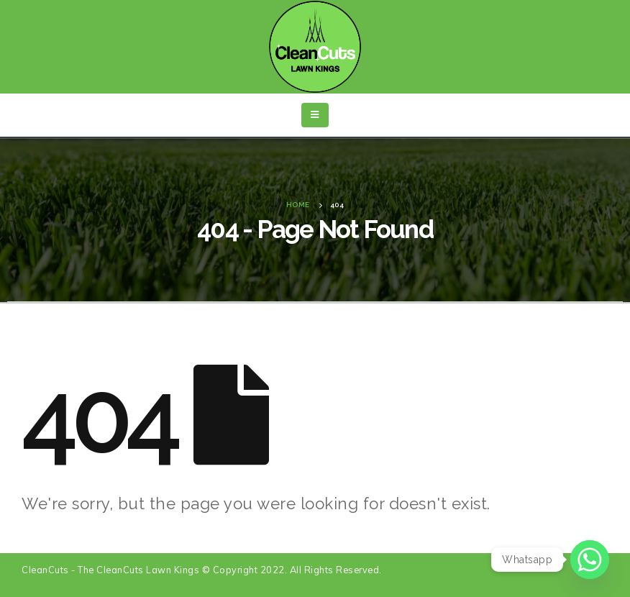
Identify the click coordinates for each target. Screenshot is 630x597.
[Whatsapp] (589, 559)
